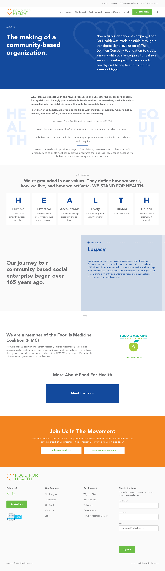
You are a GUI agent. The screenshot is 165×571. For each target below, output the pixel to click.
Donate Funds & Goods (104, 450)
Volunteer (88, 505)
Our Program (66, 12)
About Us (105, 3)
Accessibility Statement (150, 563)
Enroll (126, 12)
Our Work (49, 505)
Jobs (47, 516)
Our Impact (80, 12)
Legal (139, 563)
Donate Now (142, 12)
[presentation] (139, 538)
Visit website (134, 358)
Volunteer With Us (61, 450)
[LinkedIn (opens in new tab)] (13, 493)
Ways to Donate (112, 12)
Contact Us (17, 504)
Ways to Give (90, 494)
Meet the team (82, 393)
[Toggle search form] (157, 12)
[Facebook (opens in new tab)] (8, 493)
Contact (114, 3)
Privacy (133, 563)
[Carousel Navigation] (81, 316)
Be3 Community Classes (129, 3)
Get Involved (95, 12)
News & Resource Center (150, 3)
